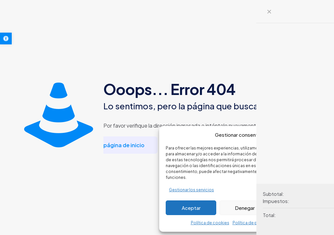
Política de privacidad (254, 222)
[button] (6, 38)
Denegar (245, 208)
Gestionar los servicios (191, 189)
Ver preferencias (299, 208)
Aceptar (191, 208)
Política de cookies (210, 222)
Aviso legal (289, 222)
